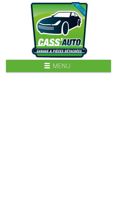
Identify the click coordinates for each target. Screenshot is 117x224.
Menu (62, 66)
